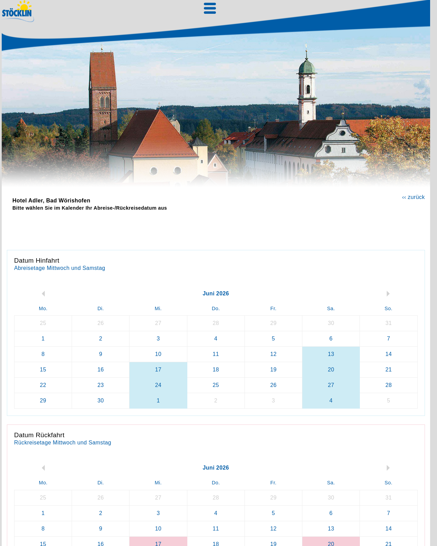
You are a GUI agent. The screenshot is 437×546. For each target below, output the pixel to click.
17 (158, 369)
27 (331, 385)
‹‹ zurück (413, 197)
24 (158, 385)
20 (331, 369)
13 (331, 354)
